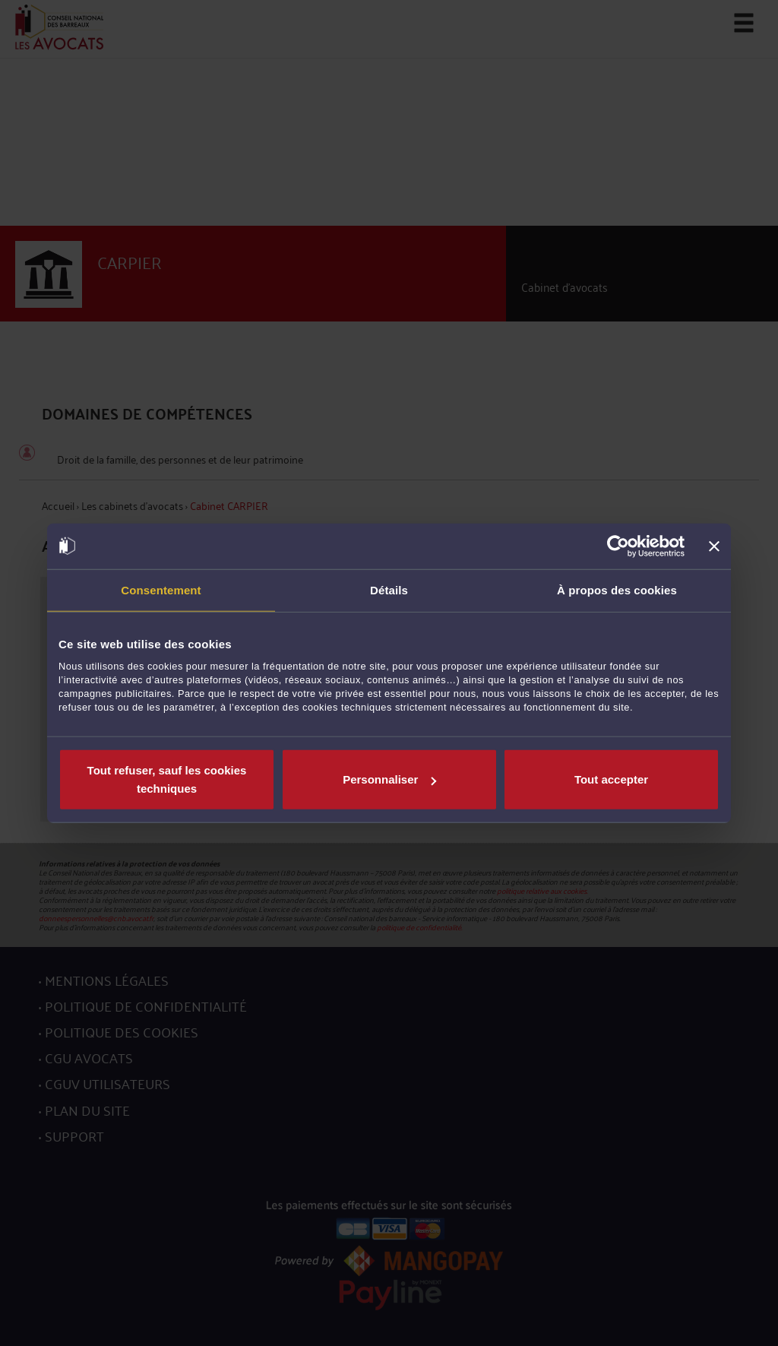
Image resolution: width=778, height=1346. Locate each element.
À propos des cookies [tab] (617, 589)
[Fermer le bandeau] (714, 545)
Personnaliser (389, 779)
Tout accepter (611, 779)
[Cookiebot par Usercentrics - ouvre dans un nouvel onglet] (618, 545)
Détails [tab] (389, 589)
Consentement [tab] (161, 589)
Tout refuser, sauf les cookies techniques (167, 779)
